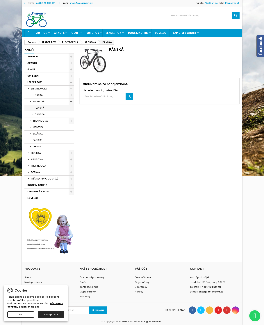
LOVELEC (160, 33)
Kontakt (197, 269)
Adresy (139, 291)
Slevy (27, 277)
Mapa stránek (88, 291)
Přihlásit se (211, 3)
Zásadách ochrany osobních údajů (35, 305)
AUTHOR (41, 33)
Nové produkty (33, 282)
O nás (83, 282)
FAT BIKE (37, 140)
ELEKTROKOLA (39, 88)
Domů (29, 50)
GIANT (75, 33)
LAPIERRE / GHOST (184, 33)
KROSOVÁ (39, 101)
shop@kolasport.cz (81, 3)
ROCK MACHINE (138, 33)
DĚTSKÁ (35, 172)
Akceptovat (51, 314)
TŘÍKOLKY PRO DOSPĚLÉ (44, 178)
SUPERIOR (92, 33)
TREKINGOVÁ (40, 121)
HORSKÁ (38, 95)
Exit (21, 314)
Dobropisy (141, 287)
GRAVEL (37, 146)
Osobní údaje (143, 277)
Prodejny (85, 296)
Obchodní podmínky (92, 277)
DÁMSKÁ (40, 114)
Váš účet (142, 269)
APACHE (59, 33)
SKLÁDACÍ (38, 133)
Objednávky (142, 282)
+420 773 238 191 (45, 3)
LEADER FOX (113, 33)
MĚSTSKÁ (38, 127)
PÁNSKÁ (39, 108)
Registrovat (232, 3)
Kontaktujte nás (89, 287)
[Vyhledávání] (204, 15)
